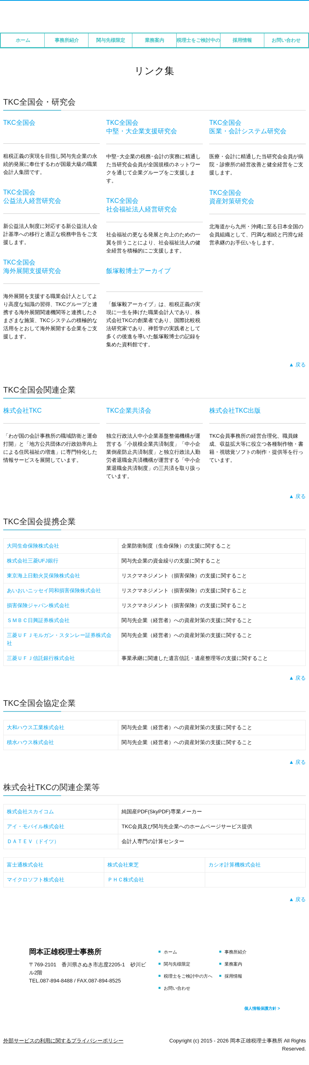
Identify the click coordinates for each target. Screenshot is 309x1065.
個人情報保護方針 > (262, 1008)
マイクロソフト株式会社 (35, 880)
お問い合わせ (286, 40)
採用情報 (242, 40)
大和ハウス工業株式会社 (35, 727)
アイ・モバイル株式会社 (35, 826)
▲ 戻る (297, 365)
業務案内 (154, 40)
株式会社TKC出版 (235, 410)
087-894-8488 (56, 981)
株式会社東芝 (123, 865)
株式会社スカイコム (30, 812)
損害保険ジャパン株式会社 (38, 605)
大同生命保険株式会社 (33, 546)
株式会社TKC (22, 410)
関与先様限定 (110, 40)
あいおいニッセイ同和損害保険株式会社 (54, 590)
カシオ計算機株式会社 (234, 865)
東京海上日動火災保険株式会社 (43, 576)
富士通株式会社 (25, 865)
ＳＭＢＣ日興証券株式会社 (38, 620)
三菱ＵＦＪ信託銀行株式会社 (41, 658)
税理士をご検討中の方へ (198, 40)
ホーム (23, 40)
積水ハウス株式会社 (30, 742)
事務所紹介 (67, 40)
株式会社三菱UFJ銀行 (32, 561)
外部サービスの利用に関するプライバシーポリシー (63, 1041)
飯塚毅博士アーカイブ (138, 270)
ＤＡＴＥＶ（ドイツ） (33, 841)
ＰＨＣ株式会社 (125, 880)
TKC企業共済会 (128, 410)
